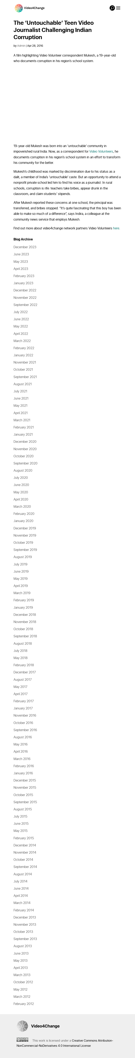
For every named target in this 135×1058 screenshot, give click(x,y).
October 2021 (23, 369)
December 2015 (25, 780)
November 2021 (25, 362)
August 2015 (23, 809)
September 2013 (25, 939)
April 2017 (21, 694)
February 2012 (24, 1003)
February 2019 (24, 600)
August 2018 (23, 643)
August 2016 (23, 737)
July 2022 (21, 312)
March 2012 (22, 996)
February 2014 (24, 910)
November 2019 (25, 535)
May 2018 (21, 658)
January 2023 (23, 283)
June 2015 (21, 823)
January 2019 (23, 607)
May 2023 (21, 261)
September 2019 (25, 549)
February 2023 (24, 276)
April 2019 (21, 585)
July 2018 (20, 650)
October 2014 (23, 859)
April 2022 (21, 333)
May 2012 (20, 989)
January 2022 (23, 355)
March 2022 (22, 341)
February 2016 (24, 766)
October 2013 (23, 931)
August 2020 (23, 470)
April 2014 (21, 895)
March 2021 (22, 420)
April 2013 (21, 967)
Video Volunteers (101, 151)
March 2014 (22, 903)
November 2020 (25, 449)
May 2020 (21, 492)
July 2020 (21, 477)
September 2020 (25, 463)
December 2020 (25, 441)
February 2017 (24, 701)
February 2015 (24, 838)
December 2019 (25, 528)
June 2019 (21, 571)
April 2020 (21, 499)
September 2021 (25, 377)
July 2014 (20, 881)
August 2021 (23, 384)
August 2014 (23, 874)
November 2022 (25, 297)
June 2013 (21, 953)
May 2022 (21, 326)
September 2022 (25, 304)
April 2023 (21, 268)
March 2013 (22, 975)
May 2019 (21, 578)
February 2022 (24, 348)
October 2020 (24, 456)
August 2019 (23, 557)
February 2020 (24, 513)
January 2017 (23, 708)
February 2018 (24, 665)
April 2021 (21, 413)
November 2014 (25, 852)
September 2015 (25, 802)
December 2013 (25, 917)
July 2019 (20, 564)
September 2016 (25, 730)
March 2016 (22, 759)
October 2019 (23, 542)
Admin (21, 46)
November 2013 (25, 924)
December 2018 (25, 614)
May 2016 (21, 744)
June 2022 (21, 319)
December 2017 (25, 672)
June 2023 (21, 254)
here (116, 228)
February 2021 (24, 427)
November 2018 (25, 622)
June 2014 (21, 888)
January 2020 (23, 521)
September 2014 (25, 866)
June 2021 (21, 398)
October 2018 (23, 629)
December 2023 (25, 247)
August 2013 (23, 946)
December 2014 (25, 845)
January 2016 (23, 773)
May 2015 (20, 830)
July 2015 (20, 816)
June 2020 (21, 485)
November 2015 (25, 787)
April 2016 (21, 751)
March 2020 (22, 506)
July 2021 (20, 391)
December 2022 (25, 290)
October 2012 (23, 982)
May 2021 (20, 405)
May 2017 (20, 686)
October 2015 (23, 795)
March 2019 (22, 593)
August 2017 (23, 679)
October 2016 (23, 722)
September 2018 (25, 636)
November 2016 (25, 715)
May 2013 (20, 960)
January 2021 (23, 434)
